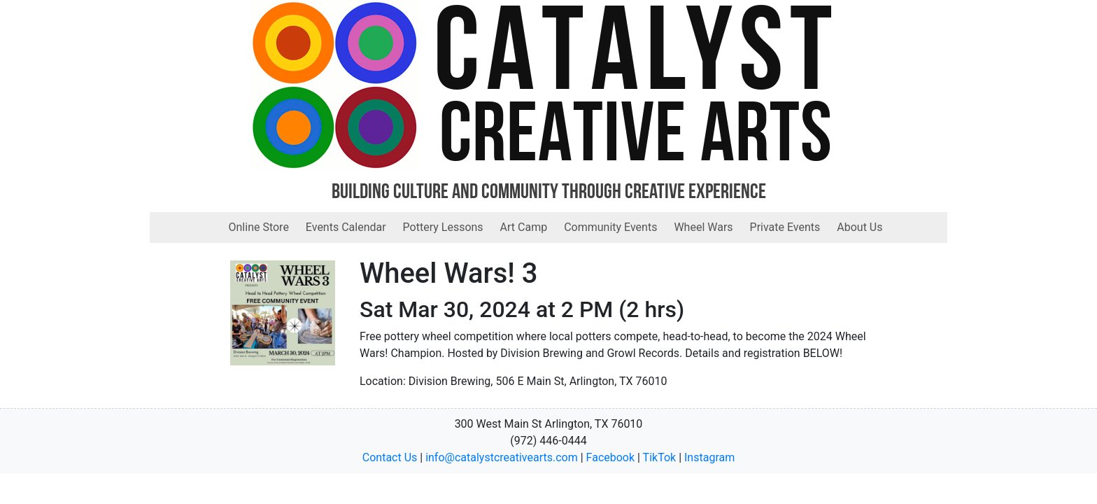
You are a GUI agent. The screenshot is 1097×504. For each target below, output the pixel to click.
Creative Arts (636, 139)
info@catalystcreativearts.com (501, 457)
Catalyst (636, 59)
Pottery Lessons (443, 227)
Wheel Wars (703, 227)
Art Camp (524, 227)
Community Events (610, 227)
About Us (859, 227)
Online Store (259, 227)
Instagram (709, 457)
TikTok (660, 457)
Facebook (610, 457)
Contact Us (390, 457)
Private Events (785, 227)
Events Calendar (346, 227)
